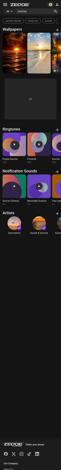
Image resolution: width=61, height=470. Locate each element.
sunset (48, 21)
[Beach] (39, 53)
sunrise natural (13, 21)
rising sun (33, 21)
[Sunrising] (14, 53)
